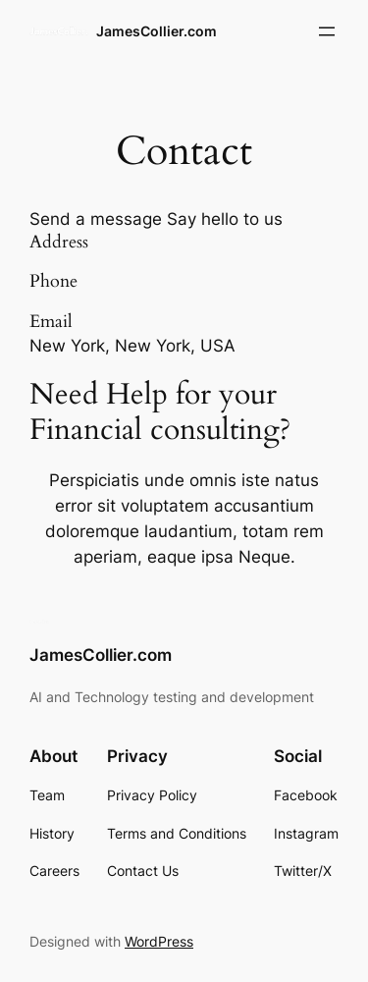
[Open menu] (327, 31)
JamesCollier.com (156, 31)
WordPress (159, 941)
